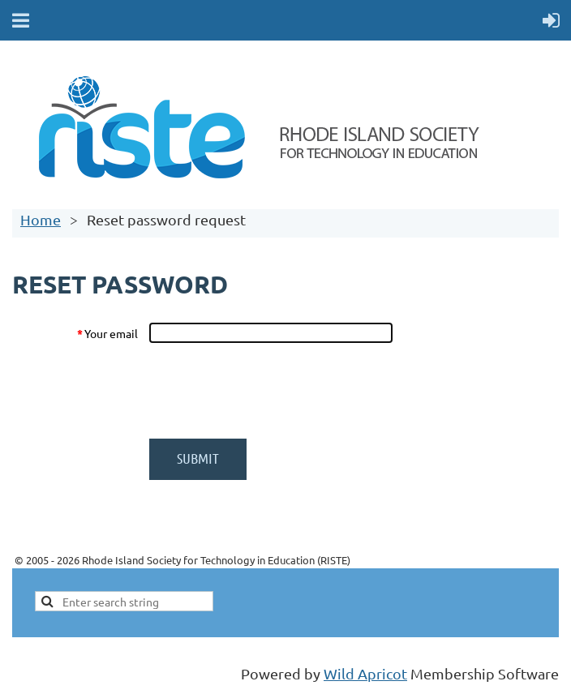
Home (40, 219)
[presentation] (271, 390)
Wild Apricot (365, 673)
